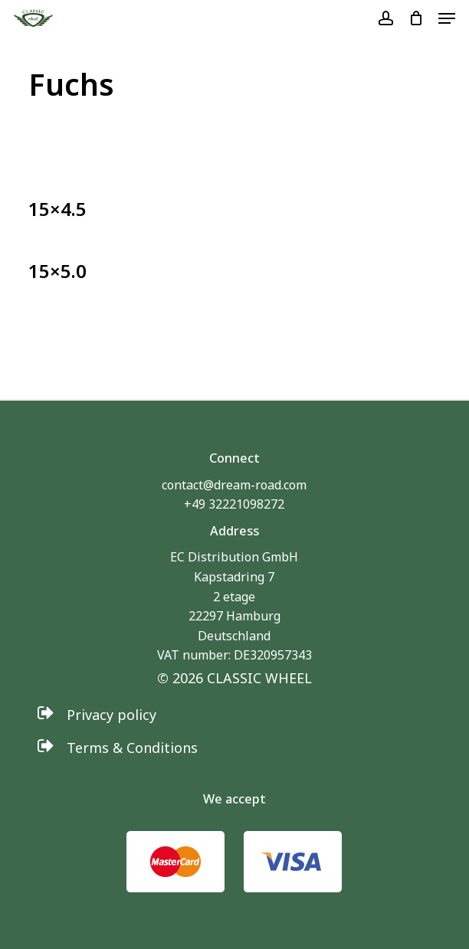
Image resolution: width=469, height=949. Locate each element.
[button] (446, 18)
